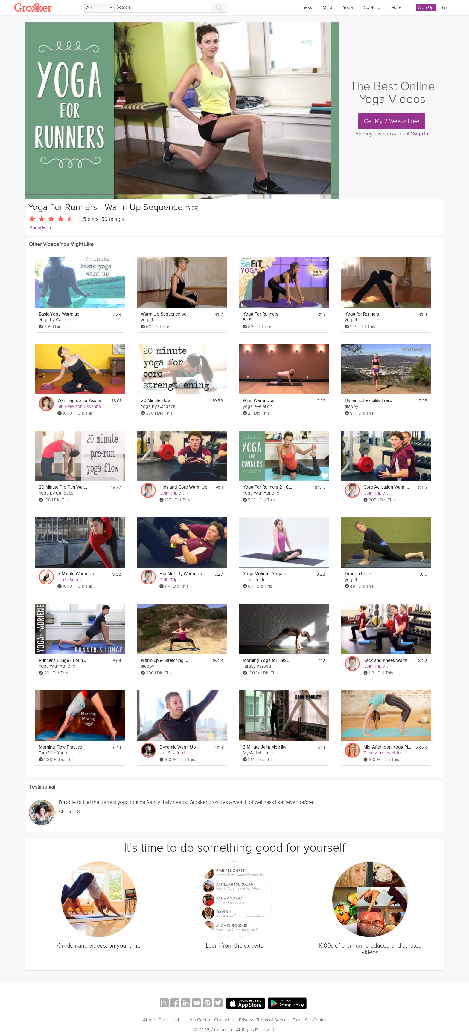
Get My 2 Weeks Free (391, 121)
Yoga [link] (348, 7)
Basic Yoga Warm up (59, 314)
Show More (41, 228)
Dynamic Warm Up (177, 747)
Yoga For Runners (260, 314)
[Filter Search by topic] (99, 8)
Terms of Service (272, 1020)
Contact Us (224, 1020)
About (149, 1020)
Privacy (246, 1020)
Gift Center (315, 1020)
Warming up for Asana (79, 400)
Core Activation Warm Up (388, 487)
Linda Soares (70, 579)
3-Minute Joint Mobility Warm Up (267, 747)
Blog (297, 1020)
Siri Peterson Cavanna (79, 406)
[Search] (162, 8)
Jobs (178, 1020)
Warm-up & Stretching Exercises (165, 660)
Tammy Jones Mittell (383, 752)
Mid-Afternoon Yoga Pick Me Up (387, 747)
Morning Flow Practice (60, 747)
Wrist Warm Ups (258, 400)
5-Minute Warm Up (75, 574)
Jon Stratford (172, 752)
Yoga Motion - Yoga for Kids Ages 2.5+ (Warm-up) (267, 574)
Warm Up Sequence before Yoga (165, 314)
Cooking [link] (372, 7)
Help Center (198, 1020)
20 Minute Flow (156, 400)
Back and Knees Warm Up (388, 660)
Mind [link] (327, 7)
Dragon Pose (358, 574)
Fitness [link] (305, 7)
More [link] (396, 7)
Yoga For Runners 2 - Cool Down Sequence (267, 487)
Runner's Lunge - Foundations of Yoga (63, 660)
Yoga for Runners (362, 314)
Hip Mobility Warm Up (180, 574)
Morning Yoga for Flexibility (267, 660)
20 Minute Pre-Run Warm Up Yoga (63, 487)
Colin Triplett (171, 493)
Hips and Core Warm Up (183, 487)
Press (164, 1020)
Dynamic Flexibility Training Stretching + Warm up (369, 400)
